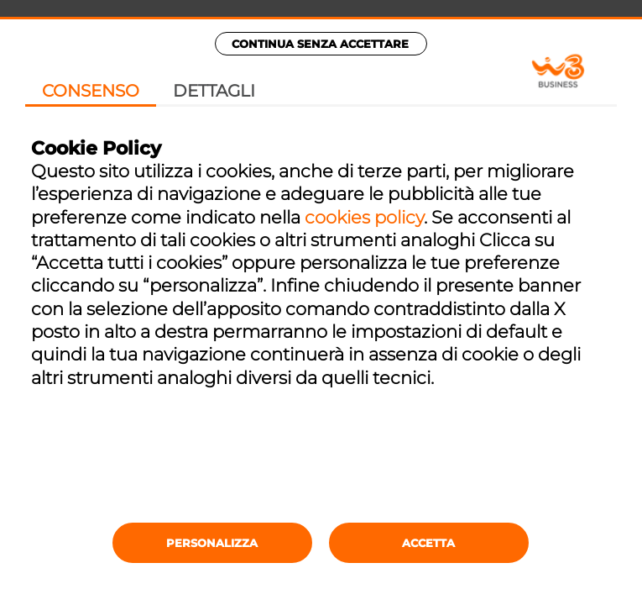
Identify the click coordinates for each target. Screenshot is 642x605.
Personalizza (212, 543)
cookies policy (364, 217)
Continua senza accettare (320, 43)
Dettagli (214, 91)
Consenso (90, 91)
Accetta (428, 543)
